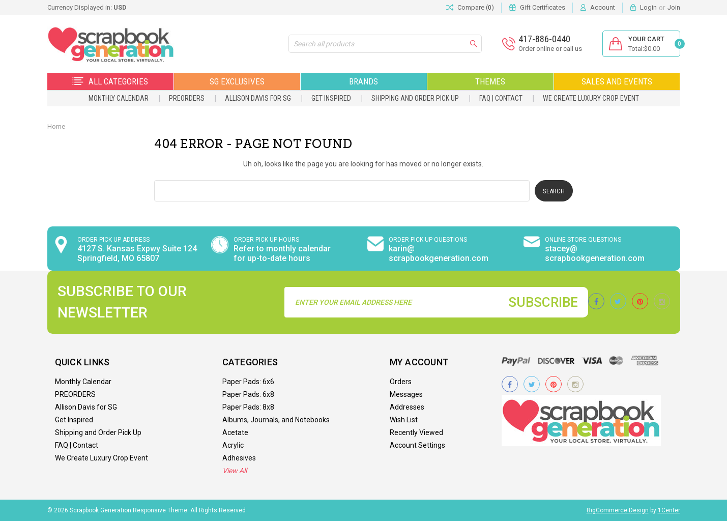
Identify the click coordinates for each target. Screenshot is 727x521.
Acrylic (233, 445)
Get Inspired (331, 98)
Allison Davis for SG (258, 98)
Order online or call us (550, 48)
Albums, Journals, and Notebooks (276, 420)
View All (234, 471)
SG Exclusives (237, 81)
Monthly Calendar (119, 98)
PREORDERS (187, 98)
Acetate (235, 432)
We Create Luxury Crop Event (591, 98)
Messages (406, 394)
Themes (490, 81)
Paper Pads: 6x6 (248, 382)
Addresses (407, 407)
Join (673, 7)
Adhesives (239, 458)
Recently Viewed (416, 432)
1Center (669, 510)
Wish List (404, 420)
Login (648, 7)
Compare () (470, 8)
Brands (363, 81)
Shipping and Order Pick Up (415, 98)
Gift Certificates (542, 7)
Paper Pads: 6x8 (248, 394)
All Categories (110, 81)
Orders (401, 382)
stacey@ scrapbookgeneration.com (595, 253)
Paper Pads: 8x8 (248, 407)
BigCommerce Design (618, 510)
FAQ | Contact (500, 98)
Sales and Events (616, 81)
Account (602, 7)
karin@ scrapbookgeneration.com (438, 253)
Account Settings (417, 445)
